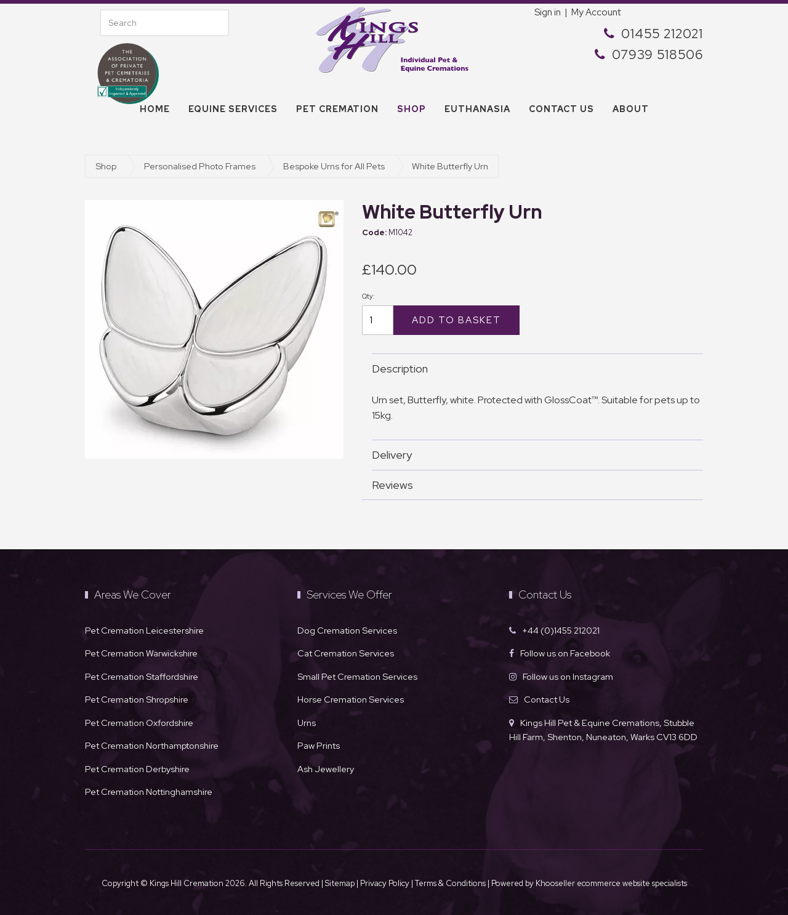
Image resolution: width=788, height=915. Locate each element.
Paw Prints (318, 745)
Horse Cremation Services (350, 699)
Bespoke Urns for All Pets (334, 166)
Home (155, 109)
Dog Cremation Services (347, 630)
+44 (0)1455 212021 (561, 630)
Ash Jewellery (325, 769)
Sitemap (340, 883)
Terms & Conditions (451, 883)
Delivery (531, 455)
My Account (596, 12)
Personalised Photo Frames (199, 166)
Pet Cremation (337, 109)
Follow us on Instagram (568, 676)
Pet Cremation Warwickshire (141, 653)
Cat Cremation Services (345, 653)
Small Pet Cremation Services (357, 676)
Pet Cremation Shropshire (136, 699)
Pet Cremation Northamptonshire (152, 745)
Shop (411, 109)
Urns (306, 722)
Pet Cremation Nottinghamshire (148, 791)
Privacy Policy (384, 883)
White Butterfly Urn (450, 166)
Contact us (561, 109)
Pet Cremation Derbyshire (137, 769)
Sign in (547, 12)
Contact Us (546, 699)
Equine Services (233, 109)
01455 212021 (662, 33)
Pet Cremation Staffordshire (141, 676)
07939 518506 (657, 54)
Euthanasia (477, 109)
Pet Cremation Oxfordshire (139, 722)
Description (531, 368)
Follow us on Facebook (565, 653)
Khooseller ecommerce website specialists (611, 883)
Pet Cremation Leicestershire (144, 630)
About (631, 109)
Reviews (531, 485)
